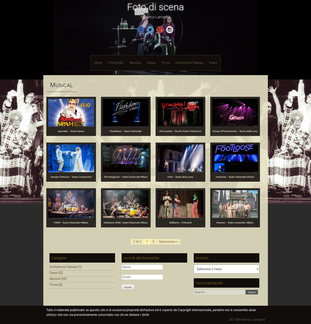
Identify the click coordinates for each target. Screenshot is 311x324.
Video (213, 63)
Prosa (165, 63)
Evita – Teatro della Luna (180, 176)
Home (98, 63)
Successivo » (168, 241)
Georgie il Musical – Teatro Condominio (71, 176)
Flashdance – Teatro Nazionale (126, 131)
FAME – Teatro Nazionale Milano (71, 222)
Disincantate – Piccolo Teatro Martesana (180, 131)
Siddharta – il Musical (180, 222)
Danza (151, 63)
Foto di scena (155, 7)
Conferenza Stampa (189, 63)
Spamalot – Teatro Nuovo (71, 131)
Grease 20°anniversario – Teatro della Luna (235, 131)
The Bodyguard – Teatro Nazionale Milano (125, 176)
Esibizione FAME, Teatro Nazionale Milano (125, 222)
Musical (135, 63)
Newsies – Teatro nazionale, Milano (235, 222)
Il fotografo (116, 63)
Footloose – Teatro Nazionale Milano (235, 176)
